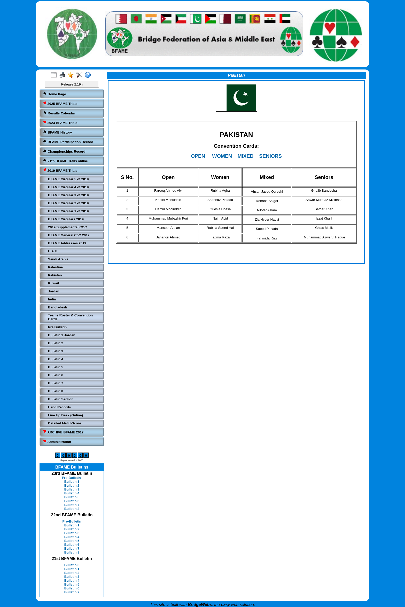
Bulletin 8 (55, 391)
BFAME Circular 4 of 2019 (68, 187)
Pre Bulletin (57, 327)
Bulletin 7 (55, 383)
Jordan (53, 291)
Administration (57, 441)
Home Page (54, 94)
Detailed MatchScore (64, 423)
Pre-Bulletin (71, 478)
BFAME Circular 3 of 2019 (68, 195)
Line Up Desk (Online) (65, 415)
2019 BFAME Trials (60, 170)
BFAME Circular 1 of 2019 (68, 211)
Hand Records (59, 407)
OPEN (198, 156)
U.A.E (52, 251)
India (52, 299)
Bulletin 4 (55, 359)
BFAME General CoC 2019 (68, 235)
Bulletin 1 (72, 482)
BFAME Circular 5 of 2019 (68, 179)
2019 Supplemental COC (67, 227)
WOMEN (222, 156)
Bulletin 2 (55, 343)
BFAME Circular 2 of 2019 (68, 203)
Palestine (55, 267)
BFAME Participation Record (68, 141)
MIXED (246, 156)
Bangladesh (57, 307)
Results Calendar (59, 113)
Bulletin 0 (72, 565)
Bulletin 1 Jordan (61, 335)
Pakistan (55, 275)
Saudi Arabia (58, 259)
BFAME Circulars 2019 (66, 219)
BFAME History (57, 132)
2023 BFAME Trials (60, 122)
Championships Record (64, 151)
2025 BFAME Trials (60, 103)
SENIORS (270, 156)
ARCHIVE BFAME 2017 (63, 432)
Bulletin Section (60, 399)
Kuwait (53, 283)
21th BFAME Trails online (65, 161)
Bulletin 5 (55, 367)
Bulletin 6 (55, 375)
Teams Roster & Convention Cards (70, 317)
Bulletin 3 (55, 351)
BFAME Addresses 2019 (67, 243)
